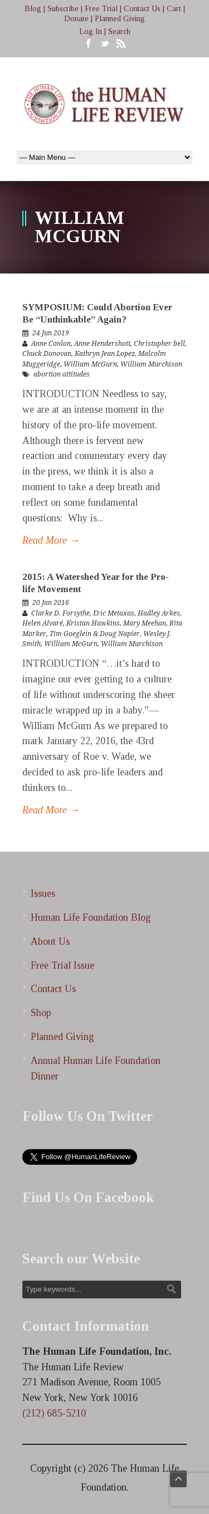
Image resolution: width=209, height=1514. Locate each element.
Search (119, 31)
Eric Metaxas (113, 613)
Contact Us (142, 8)
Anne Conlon (51, 344)
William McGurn (90, 364)
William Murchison (151, 364)
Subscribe (63, 8)
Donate (76, 18)
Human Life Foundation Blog (91, 917)
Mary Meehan (144, 623)
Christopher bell (159, 344)
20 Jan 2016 (50, 603)
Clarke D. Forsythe (60, 613)
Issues (43, 893)
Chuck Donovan (46, 354)
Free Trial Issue (62, 965)
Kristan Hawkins (93, 623)
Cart (174, 8)
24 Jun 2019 (50, 333)
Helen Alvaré (42, 623)
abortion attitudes (61, 374)
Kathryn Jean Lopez (105, 354)
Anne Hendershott (102, 344)
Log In (90, 31)
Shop (41, 1012)
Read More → (51, 540)
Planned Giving (120, 18)
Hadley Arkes (159, 613)
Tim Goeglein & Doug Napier (95, 634)
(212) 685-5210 (54, 1413)
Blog (33, 8)
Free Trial (101, 8)
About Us (50, 941)
